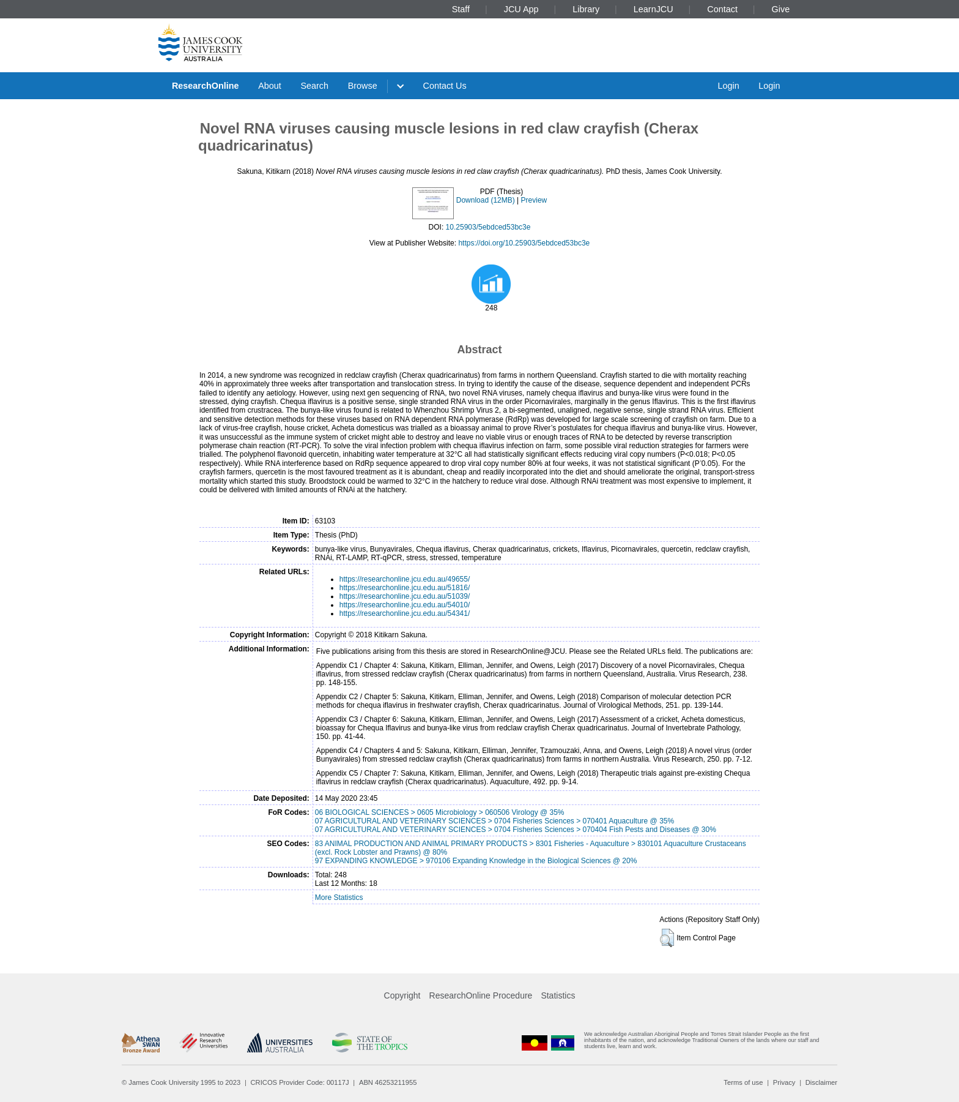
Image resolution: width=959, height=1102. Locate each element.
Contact (722, 9)
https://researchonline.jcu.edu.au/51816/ (404, 587)
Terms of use (743, 1082)
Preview (534, 200)
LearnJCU (653, 9)
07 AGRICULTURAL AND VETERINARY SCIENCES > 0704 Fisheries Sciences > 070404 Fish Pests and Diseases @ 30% (515, 829)
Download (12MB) (485, 200)
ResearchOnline (205, 86)
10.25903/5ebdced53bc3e (488, 227)
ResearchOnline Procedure (481, 995)
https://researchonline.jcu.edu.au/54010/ (404, 605)
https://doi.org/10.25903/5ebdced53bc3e (524, 243)
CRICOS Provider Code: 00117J (300, 1082)
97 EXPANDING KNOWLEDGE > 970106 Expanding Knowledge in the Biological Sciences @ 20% (476, 860)
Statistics (558, 995)
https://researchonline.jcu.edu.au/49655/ (404, 579)
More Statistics (339, 897)
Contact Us (445, 86)
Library (585, 9)
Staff (461, 9)
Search (314, 86)
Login (728, 86)
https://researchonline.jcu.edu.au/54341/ (404, 613)
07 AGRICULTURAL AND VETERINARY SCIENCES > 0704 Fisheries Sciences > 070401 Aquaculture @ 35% (494, 821)
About (269, 86)
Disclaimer (821, 1082)
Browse (362, 86)
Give (781, 9)
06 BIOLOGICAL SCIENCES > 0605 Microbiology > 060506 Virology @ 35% (440, 812)
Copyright (402, 995)
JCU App (521, 9)
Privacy (784, 1082)
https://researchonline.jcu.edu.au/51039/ (404, 596)
